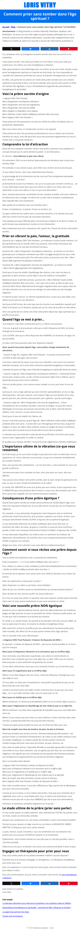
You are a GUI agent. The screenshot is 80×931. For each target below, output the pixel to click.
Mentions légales (40, 927)
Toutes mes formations (12, 916)
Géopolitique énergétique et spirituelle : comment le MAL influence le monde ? (36, 907)
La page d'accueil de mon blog (15, 912)
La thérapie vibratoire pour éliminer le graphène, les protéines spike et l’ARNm (36, 903)
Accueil (5, 27)
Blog (13, 27)
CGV (51, 927)
